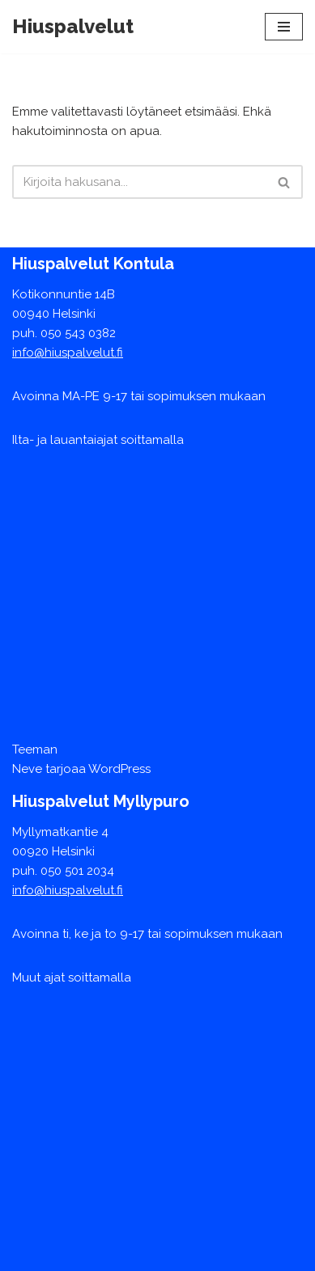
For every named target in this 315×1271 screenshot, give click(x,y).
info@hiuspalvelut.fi (67, 352)
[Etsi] (139, 182)
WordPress (119, 769)
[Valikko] (284, 26)
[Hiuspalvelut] (73, 26)
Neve (27, 769)
